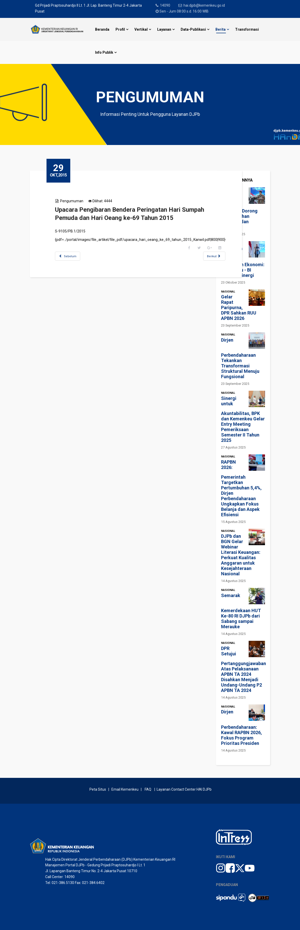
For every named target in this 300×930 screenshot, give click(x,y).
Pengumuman (73, 201)
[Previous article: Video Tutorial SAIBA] (69, 256)
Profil (120, 29)
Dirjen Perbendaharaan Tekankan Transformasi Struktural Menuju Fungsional (240, 358)
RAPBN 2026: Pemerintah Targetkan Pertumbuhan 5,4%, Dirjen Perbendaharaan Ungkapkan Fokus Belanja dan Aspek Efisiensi (241, 488)
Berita (220, 29)
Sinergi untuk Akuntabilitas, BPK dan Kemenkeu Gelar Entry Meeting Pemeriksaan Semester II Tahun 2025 (243, 419)
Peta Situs (98, 789)
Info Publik (104, 52)
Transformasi (247, 29)
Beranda (102, 29)
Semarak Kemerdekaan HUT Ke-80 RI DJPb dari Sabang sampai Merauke (241, 611)
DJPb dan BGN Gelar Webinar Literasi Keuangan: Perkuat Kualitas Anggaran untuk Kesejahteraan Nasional (240, 554)
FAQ (148, 789)
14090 (165, 5)
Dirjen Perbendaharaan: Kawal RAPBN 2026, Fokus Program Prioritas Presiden (241, 727)
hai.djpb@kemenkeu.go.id (204, 5)
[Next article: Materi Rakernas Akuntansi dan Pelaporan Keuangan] (215, 256)
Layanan (164, 29)
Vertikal (141, 29)
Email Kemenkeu (125, 789)
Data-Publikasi (193, 29)
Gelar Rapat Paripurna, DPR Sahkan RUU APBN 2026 (238, 307)
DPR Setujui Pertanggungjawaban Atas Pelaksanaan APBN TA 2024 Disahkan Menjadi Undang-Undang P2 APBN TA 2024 (243, 669)
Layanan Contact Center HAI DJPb (184, 789)
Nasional (228, 291)
